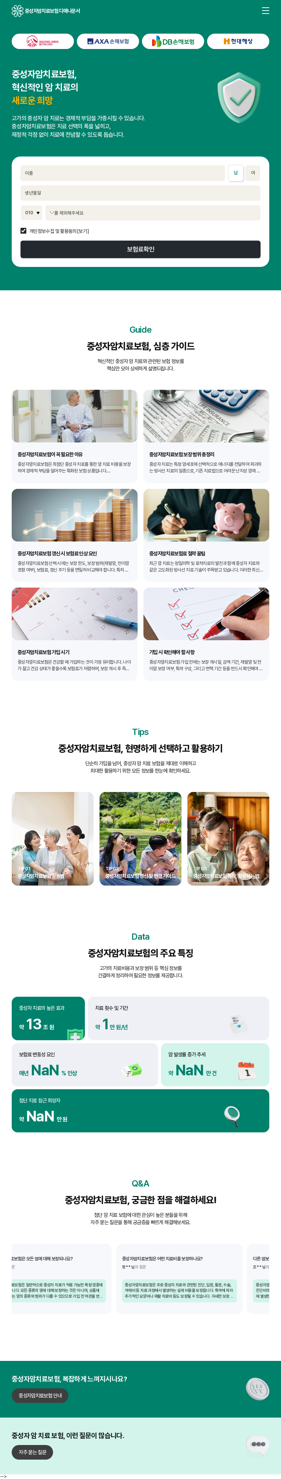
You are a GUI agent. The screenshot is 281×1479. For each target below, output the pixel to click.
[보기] (83, 231)
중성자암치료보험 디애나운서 (17, 11)
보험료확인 (140, 249)
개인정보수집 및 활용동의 (53, 231)
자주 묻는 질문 (32, 1452)
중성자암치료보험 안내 (40, 1395)
